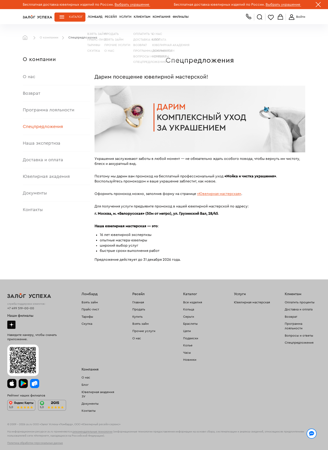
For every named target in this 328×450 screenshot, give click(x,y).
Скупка (87, 323)
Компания (161, 16)
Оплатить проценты (300, 302)
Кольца (188, 309)
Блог (85, 384)
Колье (187, 345)
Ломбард (95, 16)
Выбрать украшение (132, 4)
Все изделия (192, 302)
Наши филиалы (20, 315)
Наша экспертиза (41, 143)
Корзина (280, 17)
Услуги (125, 16)
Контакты (33, 209)
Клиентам (142, 16)
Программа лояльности (48, 110)
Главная (26, 38)
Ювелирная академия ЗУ (98, 394)
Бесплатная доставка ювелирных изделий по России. (68, 4)
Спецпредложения (43, 126)
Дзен (11, 325)
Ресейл (111, 16)
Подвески (190, 338)
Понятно (286, 439)
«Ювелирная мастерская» (219, 194)
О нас (29, 76)
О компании (49, 37)
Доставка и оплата (43, 160)
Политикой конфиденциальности (228, 437)
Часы (187, 352)
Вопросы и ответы (299, 335)
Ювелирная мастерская (252, 302)
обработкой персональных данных (58, 442)
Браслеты (190, 323)
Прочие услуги (143, 331)
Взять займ (90, 302)
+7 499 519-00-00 (20, 308)
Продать (138, 309)
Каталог (76, 16)
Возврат (31, 93)
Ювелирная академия (46, 176)
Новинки (189, 359)
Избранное (270, 17)
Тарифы (87, 316)
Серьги (188, 316)
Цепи (187, 331)
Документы (35, 193)
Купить (137, 316)
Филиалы (181, 16)
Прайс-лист (90, 309)
